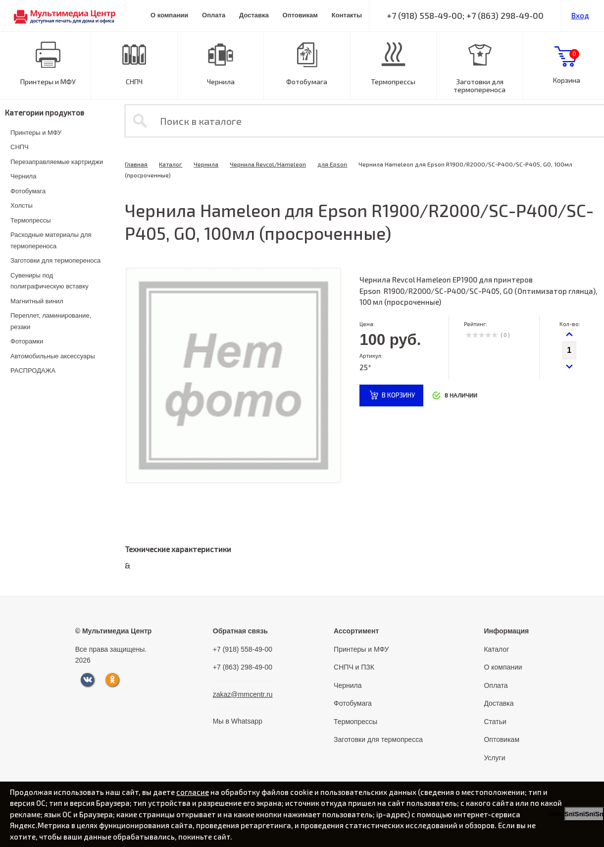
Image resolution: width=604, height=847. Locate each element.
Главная (136, 164)
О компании (169, 15)
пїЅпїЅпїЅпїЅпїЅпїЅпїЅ (584, 814)
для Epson (332, 164)
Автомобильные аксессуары (52, 356)
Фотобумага (306, 81)
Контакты (347, 15)
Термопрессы (393, 81)
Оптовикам (300, 15)
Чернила (221, 81)
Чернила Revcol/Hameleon (268, 164)
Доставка (254, 15)
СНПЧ (134, 81)
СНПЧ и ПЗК (354, 667)
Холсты (21, 205)
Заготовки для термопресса (378, 739)
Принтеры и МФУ (48, 81)
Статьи (495, 722)
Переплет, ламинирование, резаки (50, 321)
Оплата (213, 15)
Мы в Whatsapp (237, 721)
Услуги (494, 758)
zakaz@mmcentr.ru (243, 694)
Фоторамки (26, 341)
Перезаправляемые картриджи (56, 162)
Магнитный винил (36, 301)
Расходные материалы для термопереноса (51, 240)
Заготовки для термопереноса (479, 85)
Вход (580, 15)
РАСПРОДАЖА (32, 370)
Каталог (170, 164)
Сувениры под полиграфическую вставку (49, 281)
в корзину (398, 395)
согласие (192, 792)
